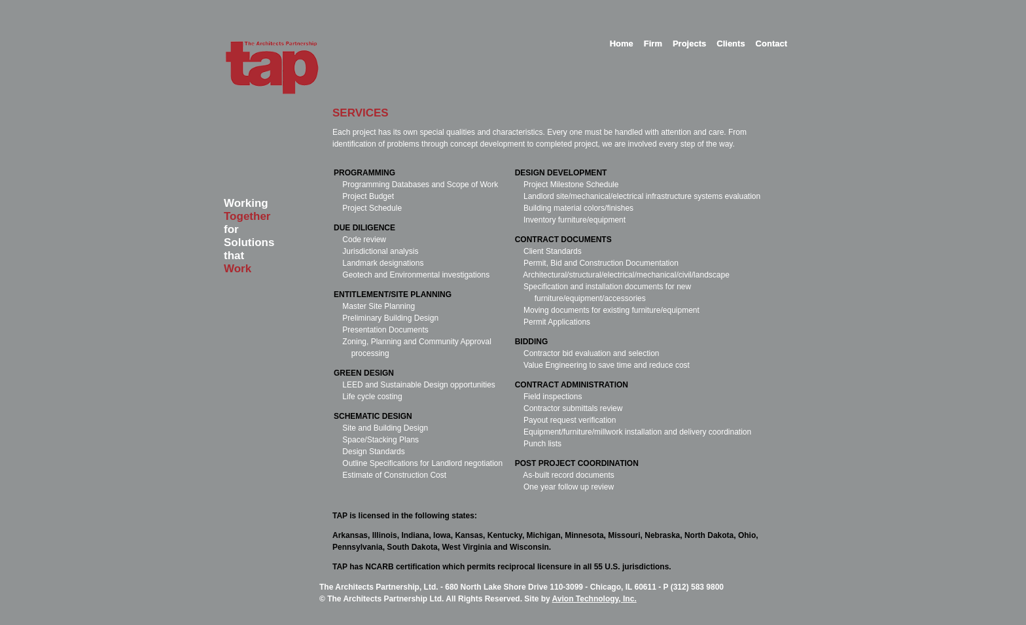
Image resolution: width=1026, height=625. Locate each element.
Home (621, 43)
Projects (689, 43)
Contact (771, 43)
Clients (730, 43)
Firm (653, 43)
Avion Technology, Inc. (594, 598)
